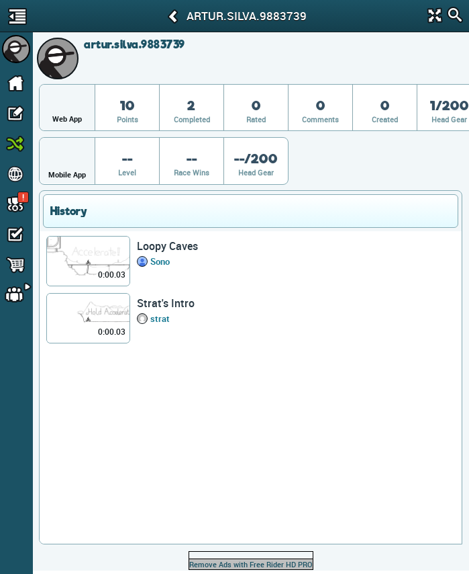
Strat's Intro (166, 303)
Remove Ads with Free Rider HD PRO (251, 564)
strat (160, 318)
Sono (160, 261)
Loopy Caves (167, 246)
